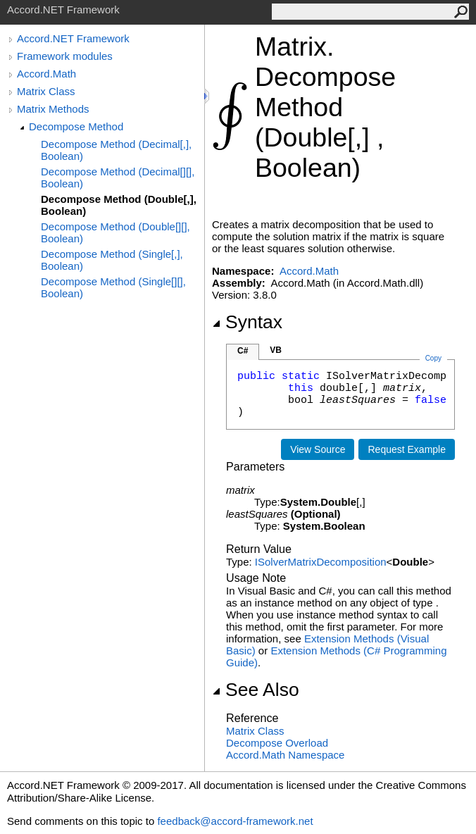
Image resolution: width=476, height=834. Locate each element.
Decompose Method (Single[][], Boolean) (113, 287)
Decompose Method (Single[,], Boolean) (112, 260)
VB (276, 350)
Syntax (247, 321)
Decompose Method (76, 126)
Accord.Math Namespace (285, 755)
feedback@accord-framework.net (235, 821)
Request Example (407, 449)
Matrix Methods (53, 109)
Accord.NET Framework (73, 38)
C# (242, 351)
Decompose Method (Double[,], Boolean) (118, 205)
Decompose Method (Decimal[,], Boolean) (116, 150)
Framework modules (65, 56)
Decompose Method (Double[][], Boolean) (115, 232)
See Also (255, 689)
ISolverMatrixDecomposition (321, 562)
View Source (317, 449)
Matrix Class (46, 91)
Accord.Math (46, 74)
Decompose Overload (277, 743)
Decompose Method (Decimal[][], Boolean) (117, 177)
